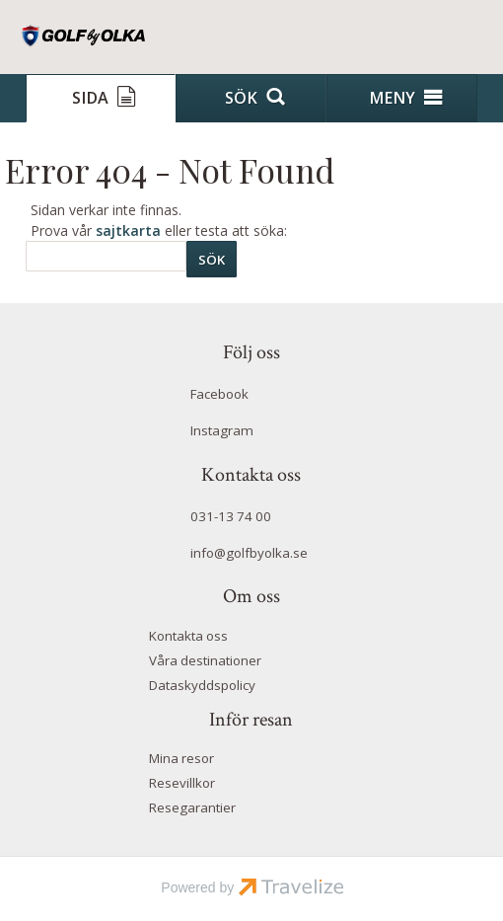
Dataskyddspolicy (202, 685)
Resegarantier (192, 807)
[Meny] (401, 98)
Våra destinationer (205, 660)
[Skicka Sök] (211, 259)
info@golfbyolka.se (249, 553)
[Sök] (106, 256)
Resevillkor (182, 783)
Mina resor (181, 758)
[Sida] (101, 98)
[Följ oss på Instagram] (251, 433)
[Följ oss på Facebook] (251, 397)
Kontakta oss (188, 636)
